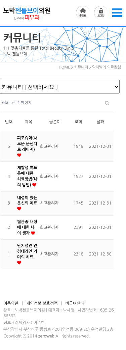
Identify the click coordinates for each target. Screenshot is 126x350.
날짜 (100, 122)
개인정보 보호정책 (42, 303)
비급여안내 (75, 303)
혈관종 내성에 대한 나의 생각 (27, 227)
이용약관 (10, 303)
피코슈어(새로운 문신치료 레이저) (27, 144)
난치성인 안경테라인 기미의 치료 (27, 251)
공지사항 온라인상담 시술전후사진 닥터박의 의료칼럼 (60, 86)
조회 (78, 122)
